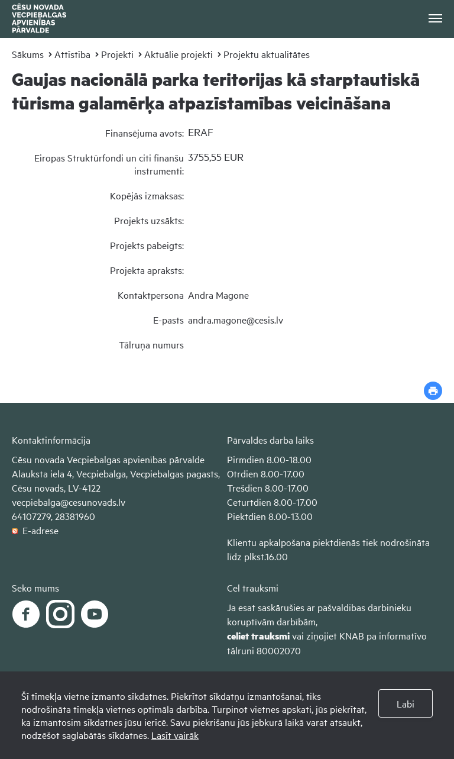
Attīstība (72, 54)
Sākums (28, 54)
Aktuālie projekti (178, 54)
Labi (405, 703)
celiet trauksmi (258, 635)
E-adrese (35, 530)
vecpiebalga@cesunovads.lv (68, 501)
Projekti (117, 54)
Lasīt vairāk (175, 734)
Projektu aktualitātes (266, 54)
